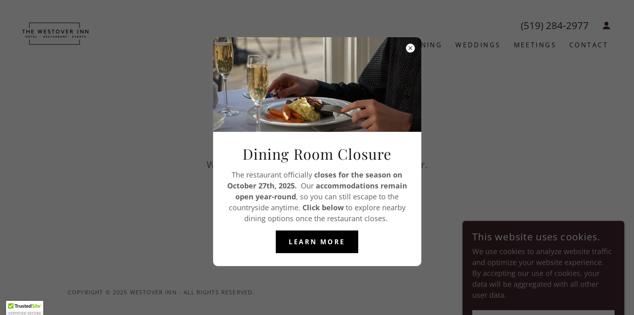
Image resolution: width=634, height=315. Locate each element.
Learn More (317, 241)
